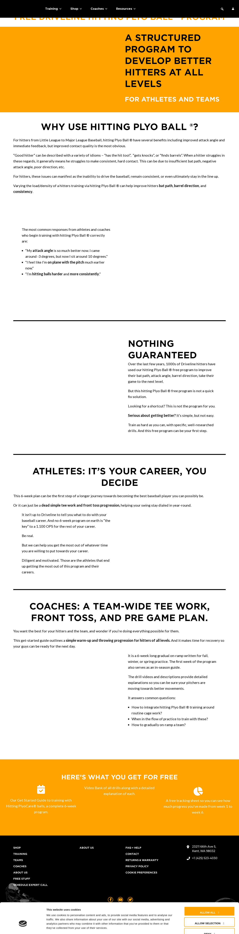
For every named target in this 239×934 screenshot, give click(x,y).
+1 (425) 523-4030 (204, 858)
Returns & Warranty (142, 860)
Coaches (99, 9)
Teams (18, 860)
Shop (76, 9)
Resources (126, 9)
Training (53, 9)
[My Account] (233, 9)
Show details (186, 927)
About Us (20, 872)
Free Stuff (21, 878)
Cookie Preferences (141, 872)
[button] (222, 9)
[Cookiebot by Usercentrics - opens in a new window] (22, 927)
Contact (132, 854)
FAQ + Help (133, 847)
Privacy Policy (137, 866)
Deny (207, 912)
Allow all (207, 891)
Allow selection (207, 901)
